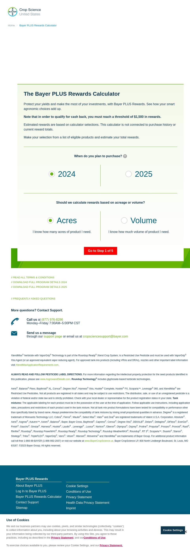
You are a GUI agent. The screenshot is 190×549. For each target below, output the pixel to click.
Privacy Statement (79, 497)
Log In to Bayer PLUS (31, 491)
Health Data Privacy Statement (87, 502)
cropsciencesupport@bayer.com (105, 336)
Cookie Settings (77, 486)
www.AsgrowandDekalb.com (55, 379)
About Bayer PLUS (29, 485)
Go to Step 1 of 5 (100, 250)
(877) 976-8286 (52, 319)
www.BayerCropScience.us (99, 440)
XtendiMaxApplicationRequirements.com (37, 365)
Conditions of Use (78, 491)
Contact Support (27, 502)
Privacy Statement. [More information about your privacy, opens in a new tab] (111, 546)
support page (53, 336)
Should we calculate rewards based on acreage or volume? (100, 202)
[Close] (185, 533)
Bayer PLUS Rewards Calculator (38, 25)
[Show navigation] (178, 11)
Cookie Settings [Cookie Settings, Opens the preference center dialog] (173, 531)
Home (11, 25)
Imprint (71, 508)
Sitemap (21, 507)
